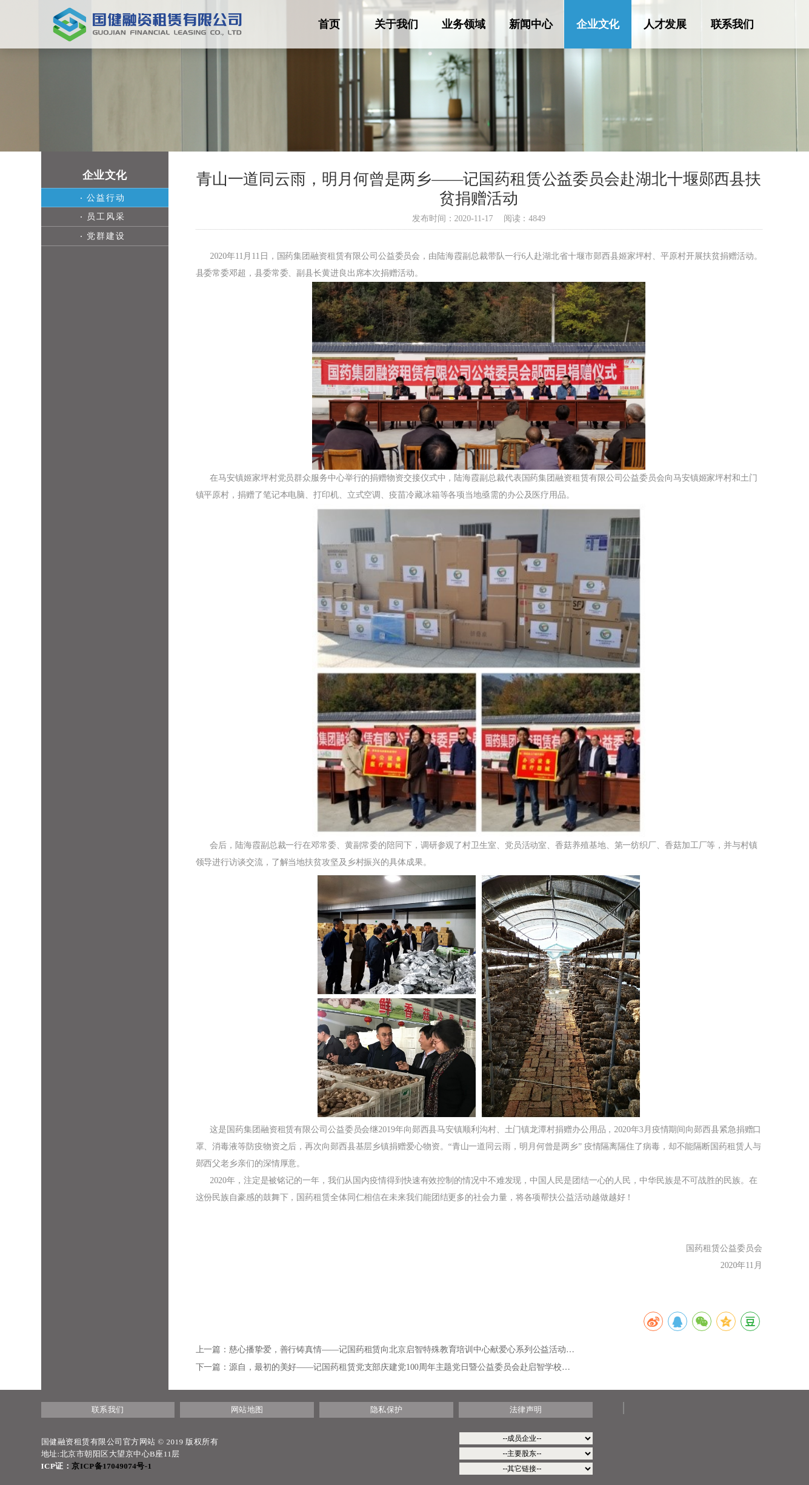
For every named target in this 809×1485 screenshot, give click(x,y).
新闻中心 (531, 24)
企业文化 (598, 24)
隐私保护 (386, 1409)
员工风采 (103, 216)
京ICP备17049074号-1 (111, 1465)
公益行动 (103, 197)
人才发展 (665, 24)
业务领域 (463, 24)
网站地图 (247, 1409)
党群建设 (103, 236)
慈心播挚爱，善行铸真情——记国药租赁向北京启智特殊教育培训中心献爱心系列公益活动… (401, 1349)
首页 (329, 24)
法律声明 (526, 1409)
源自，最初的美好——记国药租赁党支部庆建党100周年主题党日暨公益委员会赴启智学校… (399, 1367)
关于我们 (396, 24)
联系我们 (732, 24)
